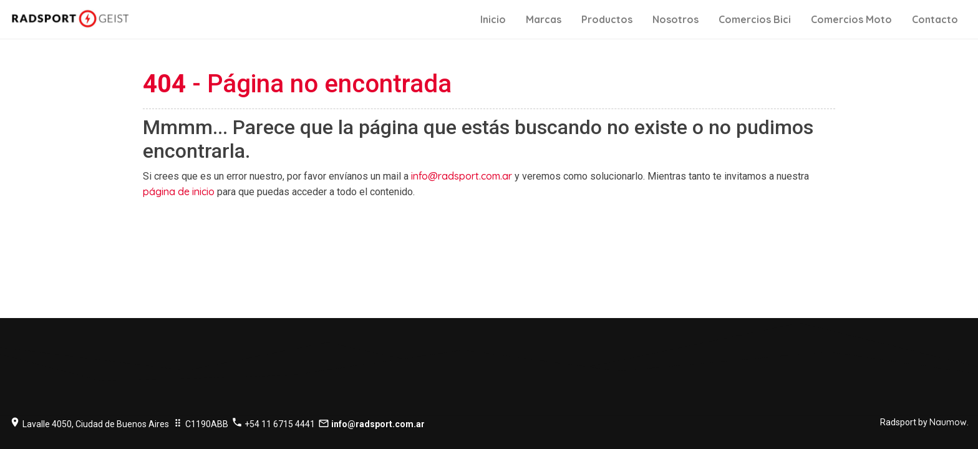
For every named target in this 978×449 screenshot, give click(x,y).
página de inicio (179, 191)
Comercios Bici (755, 19)
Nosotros (675, 19)
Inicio (493, 19)
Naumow (948, 422)
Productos (606, 19)
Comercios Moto (851, 19)
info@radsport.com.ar (461, 176)
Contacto (935, 19)
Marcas (543, 19)
